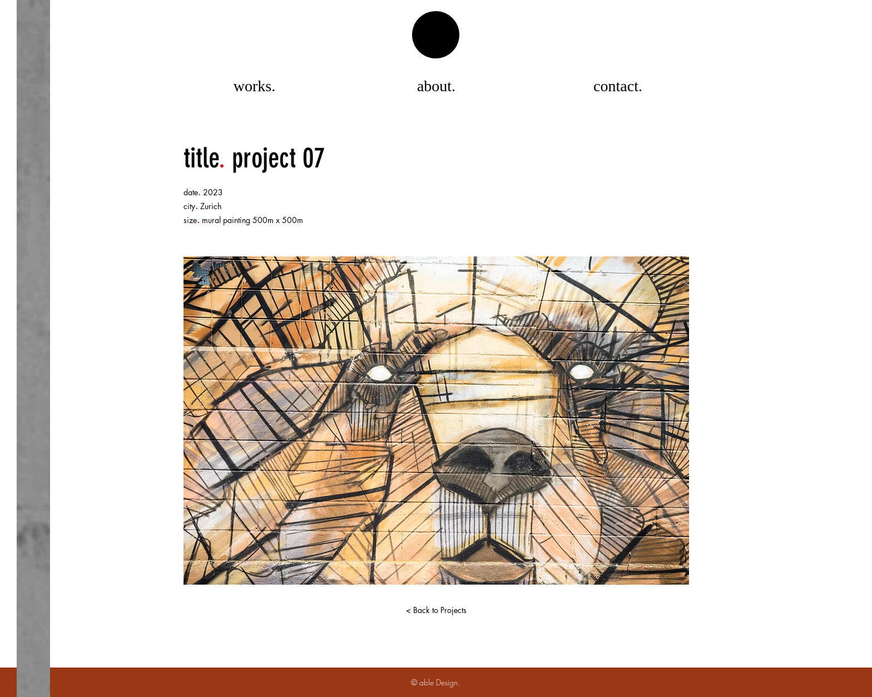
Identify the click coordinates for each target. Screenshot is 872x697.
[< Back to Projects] (436, 610)
